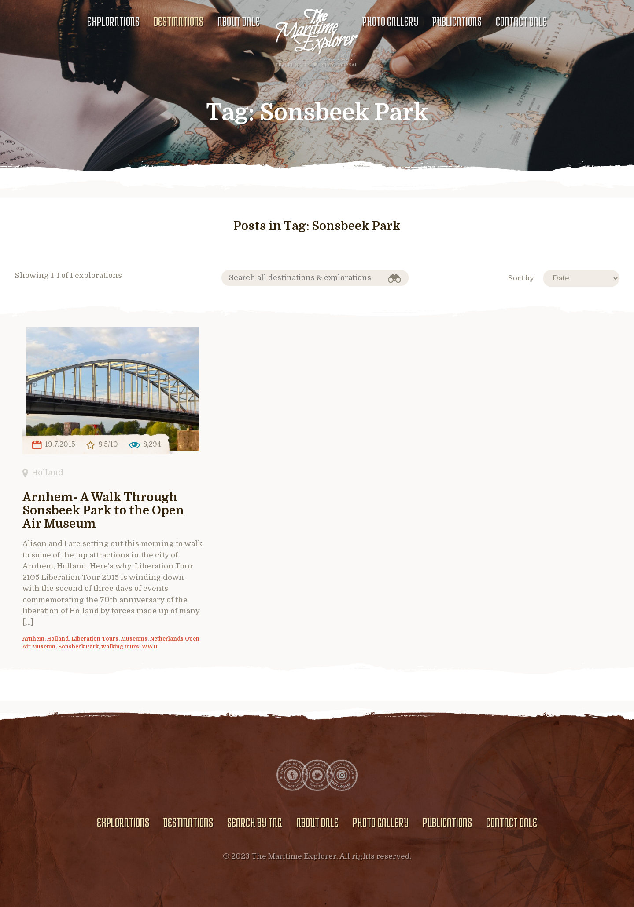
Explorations (113, 21)
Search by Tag (254, 822)
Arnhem (33, 639)
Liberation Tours (94, 639)
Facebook (292, 775)
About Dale (238, 21)
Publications (457, 21)
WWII (150, 647)
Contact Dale (521, 21)
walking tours (120, 647)
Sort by (521, 278)
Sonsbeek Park (78, 647)
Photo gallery (390, 21)
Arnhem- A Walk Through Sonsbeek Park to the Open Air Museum (103, 511)
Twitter (317, 775)
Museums (134, 639)
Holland (47, 472)
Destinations (178, 21)
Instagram (342, 775)
